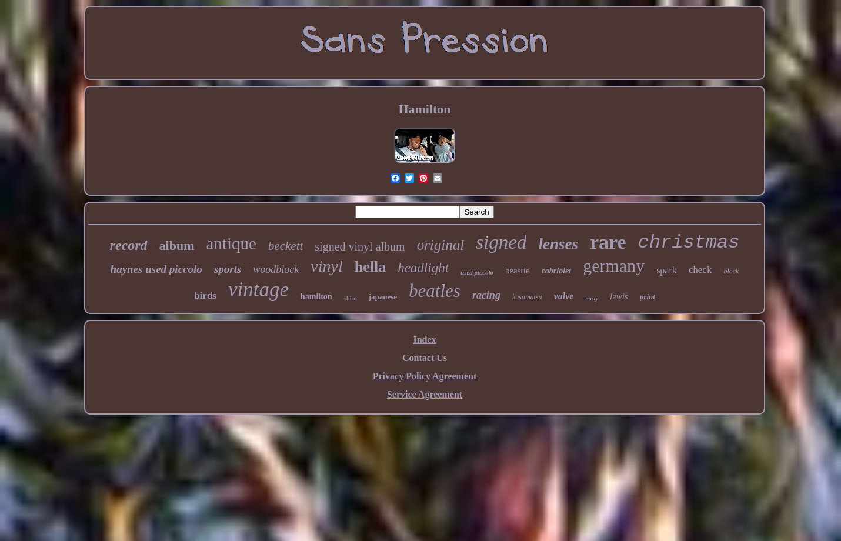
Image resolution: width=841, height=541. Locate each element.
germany (614, 265)
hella (370, 266)
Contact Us (424, 358)
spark (666, 270)
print (647, 296)
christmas (689, 242)
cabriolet (557, 270)
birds (205, 295)
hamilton (316, 296)
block (731, 271)
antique (231, 243)
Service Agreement (424, 394)
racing (486, 295)
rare (608, 242)
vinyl (326, 266)
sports (227, 269)
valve (564, 296)
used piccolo (476, 272)
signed (501, 242)
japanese (383, 296)
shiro (350, 298)
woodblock (276, 269)
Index (424, 340)
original (441, 245)
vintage (258, 289)
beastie (517, 270)
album (177, 245)
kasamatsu (527, 297)
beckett (285, 246)
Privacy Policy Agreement (425, 376)
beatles (434, 290)
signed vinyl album (360, 246)
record (129, 245)
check (700, 269)
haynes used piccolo (156, 269)
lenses (558, 244)
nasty (591, 298)
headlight (423, 268)
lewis (619, 296)
